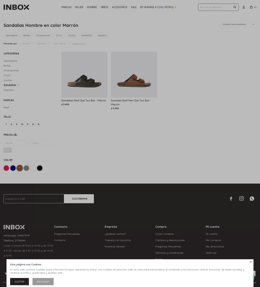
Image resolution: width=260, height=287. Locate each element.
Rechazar (43, 281)
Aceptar (19, 281)
